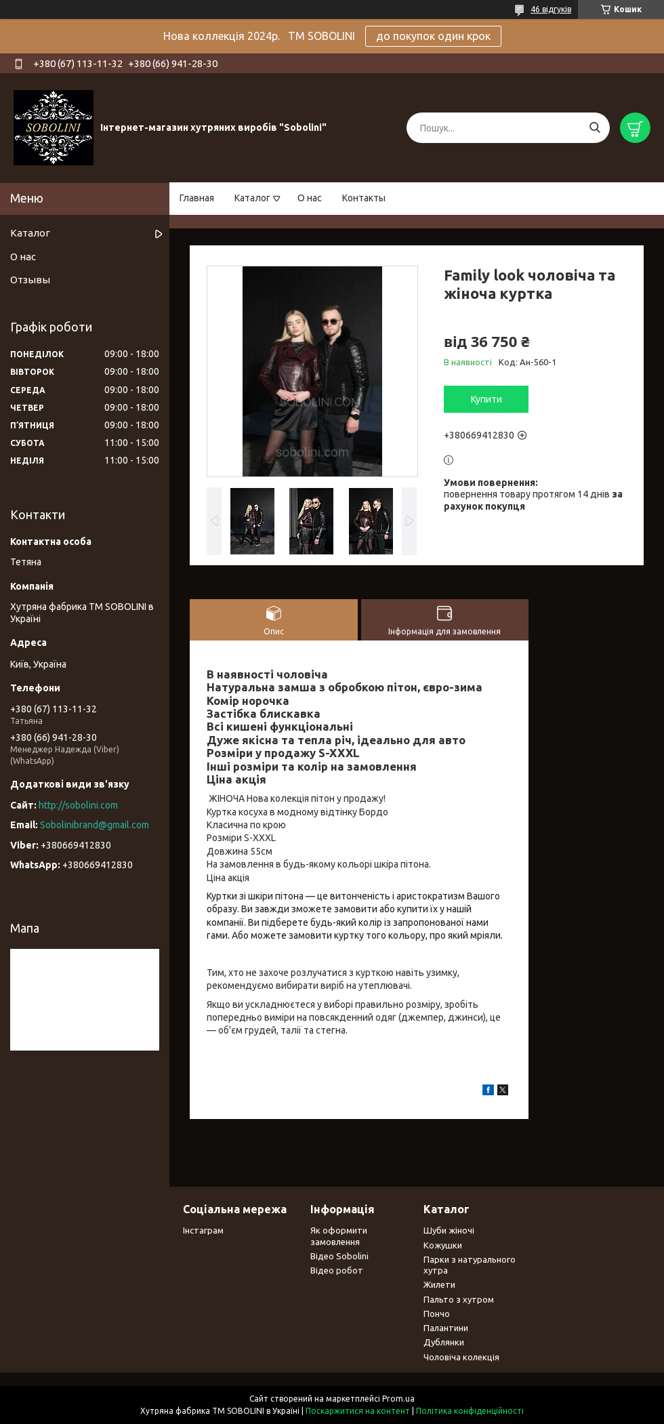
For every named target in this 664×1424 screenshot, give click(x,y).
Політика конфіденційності (470, 1410)
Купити (486, 399)
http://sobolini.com (78, 805)
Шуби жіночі (448, 1230)
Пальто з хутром (458, 1299)
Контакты (364, 197)
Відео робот (336, 1270)
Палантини (445, 1328)
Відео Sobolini (339, 1256)
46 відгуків (551, 9)
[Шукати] (594, 128)
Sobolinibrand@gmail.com (94, 824)
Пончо (436, 1313)
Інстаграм (203, 1230)
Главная (197, 197)
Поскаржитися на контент (358, 1410)
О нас (309, 197)
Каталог (252, 197)
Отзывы (30, 279)
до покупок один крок (433, 36)
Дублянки (443, 1342)
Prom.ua (398, 1398)
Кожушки (442, 1245)
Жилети (439, 1284)
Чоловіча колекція (461, 1357)
